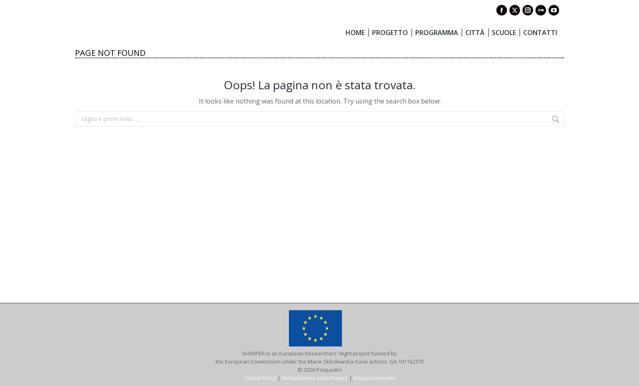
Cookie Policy (260, 378)
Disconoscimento (374, 378)
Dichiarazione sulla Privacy (315, 378)
